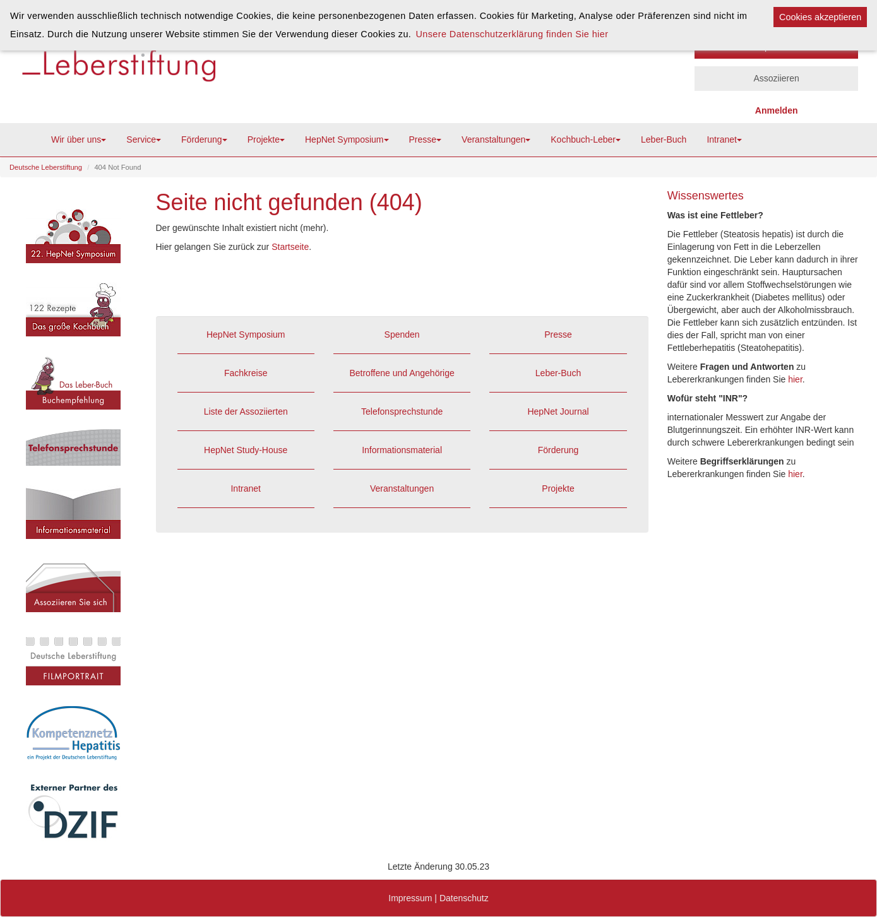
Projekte (266, 139)
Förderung (204, 139)
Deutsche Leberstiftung (45, 167)
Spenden (402, 334)
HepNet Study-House (245, 450)
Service (143, 139)
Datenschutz (464, 898)
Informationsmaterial (402, 450)
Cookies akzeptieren (820, 17)
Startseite (290, 247)
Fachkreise (245, 373)
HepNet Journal (557, 411)
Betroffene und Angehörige (401, 373)
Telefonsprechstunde (402, 411)
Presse (425, 139)
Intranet (724, 139)
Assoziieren (776, 78)
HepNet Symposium (347, 139)
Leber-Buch (663, 139)
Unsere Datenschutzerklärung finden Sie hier (511, 34)
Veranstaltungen (496, 139)
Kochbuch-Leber (586, 139)
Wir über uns (78, 139)
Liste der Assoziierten (246, 411)
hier (795, 379)
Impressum (410, 898)
